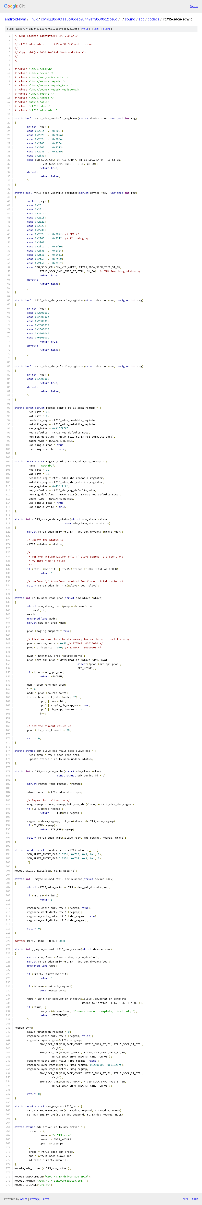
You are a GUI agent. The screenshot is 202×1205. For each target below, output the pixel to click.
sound (130, 19)
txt (185, 1198)
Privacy (34, 1199)
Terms (45, 1199)
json (195, 1198)
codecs (153, 19)
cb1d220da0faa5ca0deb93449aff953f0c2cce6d (79, 19)
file (85, 28)
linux (34, 19)
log (95, 28)
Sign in (194, 6)
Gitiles (24, 1199)
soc (141, 19)
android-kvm (15, 19)
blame (107, 28)
